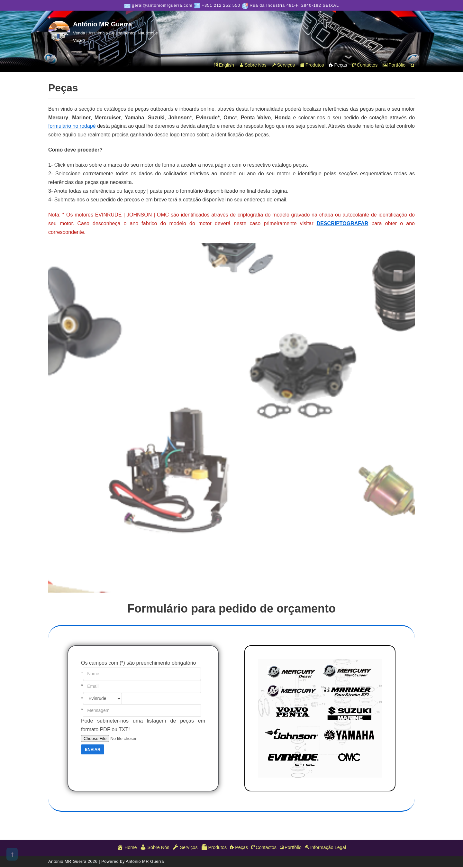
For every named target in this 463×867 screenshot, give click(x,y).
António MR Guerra (145, 861)
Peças (338, 65)
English (224, 65)
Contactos (364, 65)
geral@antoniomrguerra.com (162, 5)
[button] (413, 65)
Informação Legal (325, 847)
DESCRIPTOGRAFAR (342, 223)
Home (127, 847)
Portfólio (394, 65)
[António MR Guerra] (106, 31)
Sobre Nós (253, 65)
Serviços (283, 65)
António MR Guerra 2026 (73, 861)
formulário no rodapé (72, 126)
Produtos (312, 65)
